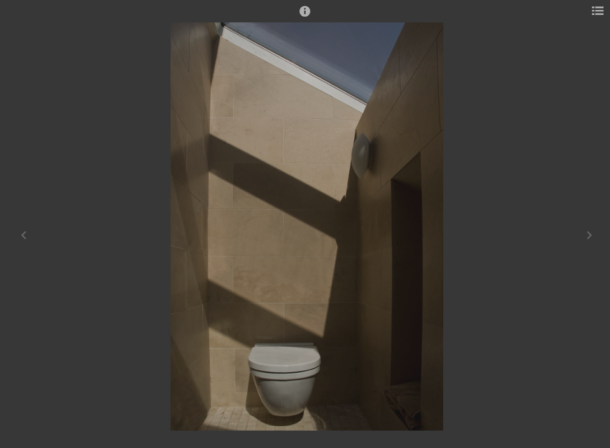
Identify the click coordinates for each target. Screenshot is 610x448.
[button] (305, 17)
